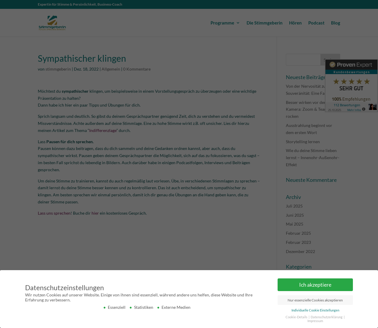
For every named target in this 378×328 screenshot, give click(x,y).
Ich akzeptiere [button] (315, 285)
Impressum (315, 321)
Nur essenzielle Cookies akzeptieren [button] (315, 300)
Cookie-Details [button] (297, 317)
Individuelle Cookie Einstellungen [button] (315, 310)
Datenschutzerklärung (327, 317)
